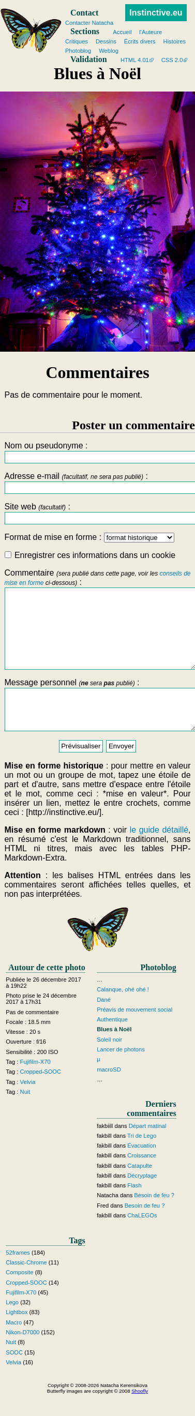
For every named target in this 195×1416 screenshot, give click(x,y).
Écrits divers (140, 41)
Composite (19, 1296)
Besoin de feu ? (154, 1219)
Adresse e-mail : (97, 483)
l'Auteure (150, 32)
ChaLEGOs (142, 1239)
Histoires (174, 41)
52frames (18, 1276)
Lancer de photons (121, 1072)
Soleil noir (109, 1063)
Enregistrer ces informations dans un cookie (90, 555)
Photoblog (78, 51)
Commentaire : (97, 626)
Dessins (106, 41)
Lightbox (16, 1336)
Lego (12, 1325)
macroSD (109, 1093)
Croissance (141, 1179)
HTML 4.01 (135, 60)
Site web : (97, 513)
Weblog (108, 51)
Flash (134, 1209)
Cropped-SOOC (41, 1095)
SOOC (14, 1376)
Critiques (76, 41)
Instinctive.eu (155, 12)
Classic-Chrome (26, 1286)
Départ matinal (148, 1149)
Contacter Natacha (89, 23)
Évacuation (141, 1169)
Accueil (122, 32)
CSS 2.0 (172, 60)
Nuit (25, 1115)
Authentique (112, 1043)
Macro (14, 1346)
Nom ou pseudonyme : (97, 452)
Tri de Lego (141, 1159)
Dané (104, 1023)
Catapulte (139, 1189)
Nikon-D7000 (22, 1355)
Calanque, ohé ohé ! (123, 1013)
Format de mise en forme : (89, 537)
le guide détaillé (159, 853)
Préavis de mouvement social (134, 1033)
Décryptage (142, 1199)
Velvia (28, 1105)
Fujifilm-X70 (35, 1085)
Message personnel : (97, 724)
